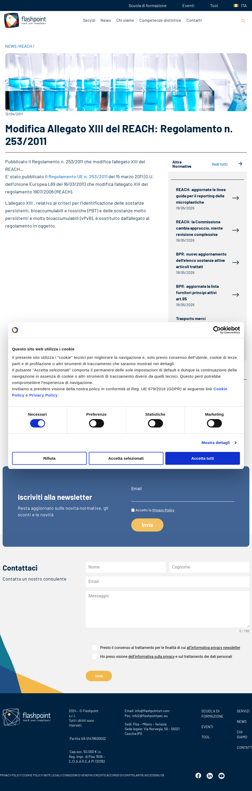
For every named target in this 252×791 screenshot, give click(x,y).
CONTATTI (243, 746)
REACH (27, 46)
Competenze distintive (160, 20)
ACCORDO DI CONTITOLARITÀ (125, 774)
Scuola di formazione (148, 5)
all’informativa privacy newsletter (213, 648)
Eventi (188, 5)
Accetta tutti (202, 458)
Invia (99, 676)
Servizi (89, 20)
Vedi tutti (227, 164)
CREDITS (100, 774)
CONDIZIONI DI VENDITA (77, 774)
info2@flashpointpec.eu (150, 715)
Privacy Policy (43, 395)
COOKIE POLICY (32, 774)
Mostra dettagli (215, 442)
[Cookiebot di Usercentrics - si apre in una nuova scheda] (217, 330)
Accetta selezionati (126, 458)
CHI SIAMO (242, 734)
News (106, 20)
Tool (214, 5)
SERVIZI (243, 710)
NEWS (12, 46)
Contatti (194, 20)
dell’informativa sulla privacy (151, 656)
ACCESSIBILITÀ (154, 774)
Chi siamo (125, 20)
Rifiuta (49, 458)
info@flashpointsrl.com (152, 710)
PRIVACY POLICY (10, 774)
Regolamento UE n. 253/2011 (77, 176)
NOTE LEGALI (52, 774)
